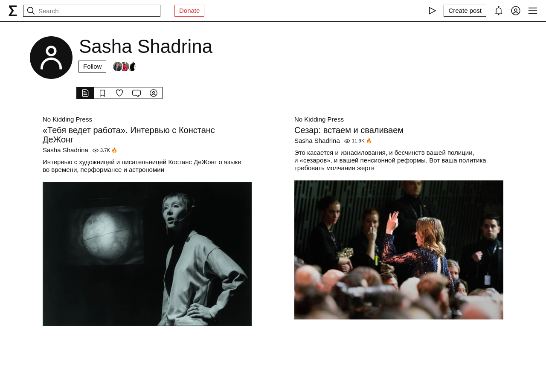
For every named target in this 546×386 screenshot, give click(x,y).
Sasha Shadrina (65, 150)
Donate (189, 10)
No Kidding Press (67, 119)
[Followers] (124, 66)
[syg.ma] (13, 10)
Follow (92, 66)
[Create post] (465, 10)
